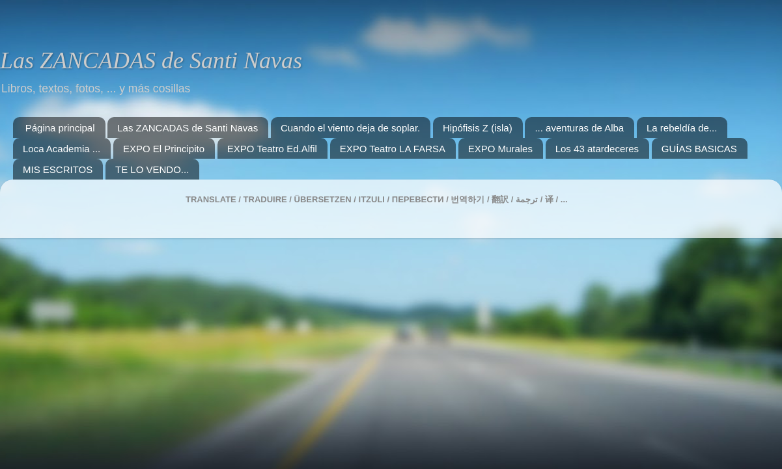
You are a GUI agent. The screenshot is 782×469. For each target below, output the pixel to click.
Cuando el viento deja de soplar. (350, 127)
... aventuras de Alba (579, 127)
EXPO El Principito (163, 148)
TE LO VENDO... (152, 169)
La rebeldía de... (682, 127)
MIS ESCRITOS (57, 169)
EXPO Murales (500, 148)
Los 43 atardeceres (597, 148)
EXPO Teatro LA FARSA (392, 148)
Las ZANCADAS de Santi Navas (151, 60)
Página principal (60, 127)
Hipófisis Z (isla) (477, 127)
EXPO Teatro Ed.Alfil (272, 148)
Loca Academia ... (61, 148)
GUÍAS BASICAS (699, 148)
